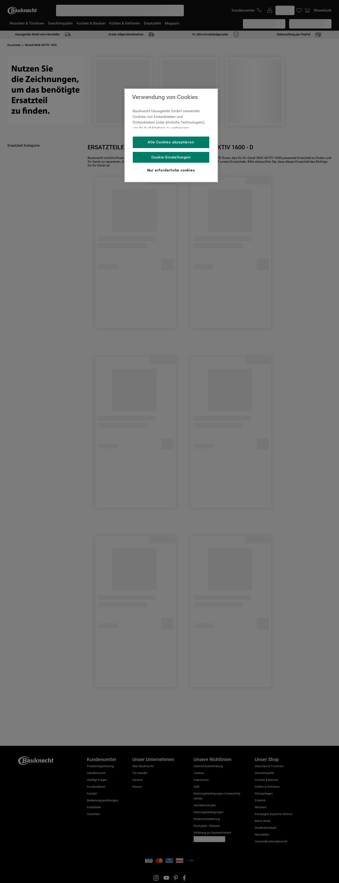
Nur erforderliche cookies (171, 170)
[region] (171, 135)
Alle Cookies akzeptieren (171, 142)
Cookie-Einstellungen (171, 157)
